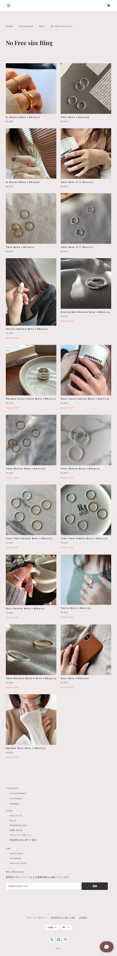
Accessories (26, 26)
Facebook (15, 858)
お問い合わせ (16, 830)
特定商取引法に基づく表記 (23, 840)
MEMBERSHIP (18, 825)
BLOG (13, 820)
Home (9, 26)
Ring (42, 26)
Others (14, 804)
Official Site (18, 863)
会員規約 (83, 918)
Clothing (16, 798)
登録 (94, 886)
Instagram (16, 853)
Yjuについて (16, 815)
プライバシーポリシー (21, 835)
